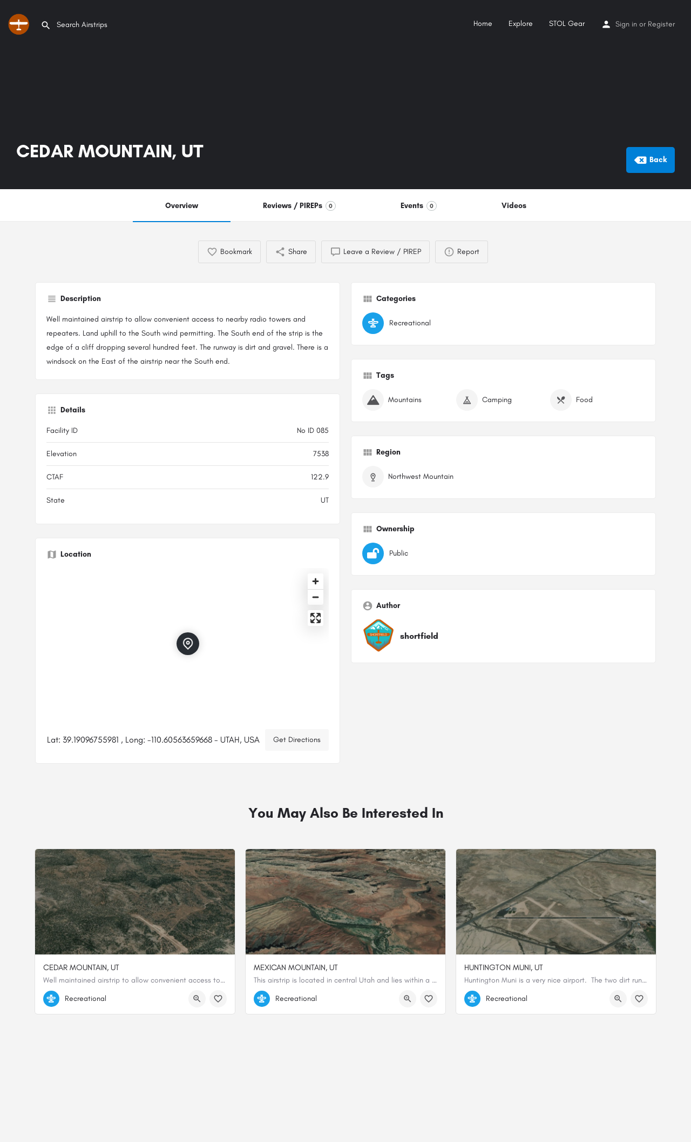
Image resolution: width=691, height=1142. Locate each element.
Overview (181, 205)
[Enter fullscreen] (315, 618)
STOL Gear (567, 23)
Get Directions (297, 739)
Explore (521, 23)
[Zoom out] (315, 597)
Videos (514, 205)
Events (419, 206)
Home (482, 23)
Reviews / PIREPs (299, 206)
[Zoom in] (315, 581)
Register (661, 24)
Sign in (626, 24)
